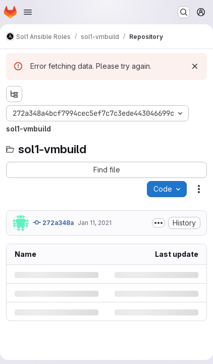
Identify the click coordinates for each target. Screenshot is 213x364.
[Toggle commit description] (158, 223)
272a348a (53, 222)
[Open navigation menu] (28, 12)
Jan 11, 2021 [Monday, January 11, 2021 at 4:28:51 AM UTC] (95, 222)
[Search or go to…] (184, 12)
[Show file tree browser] (14, 94)
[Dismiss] (195, 66)
